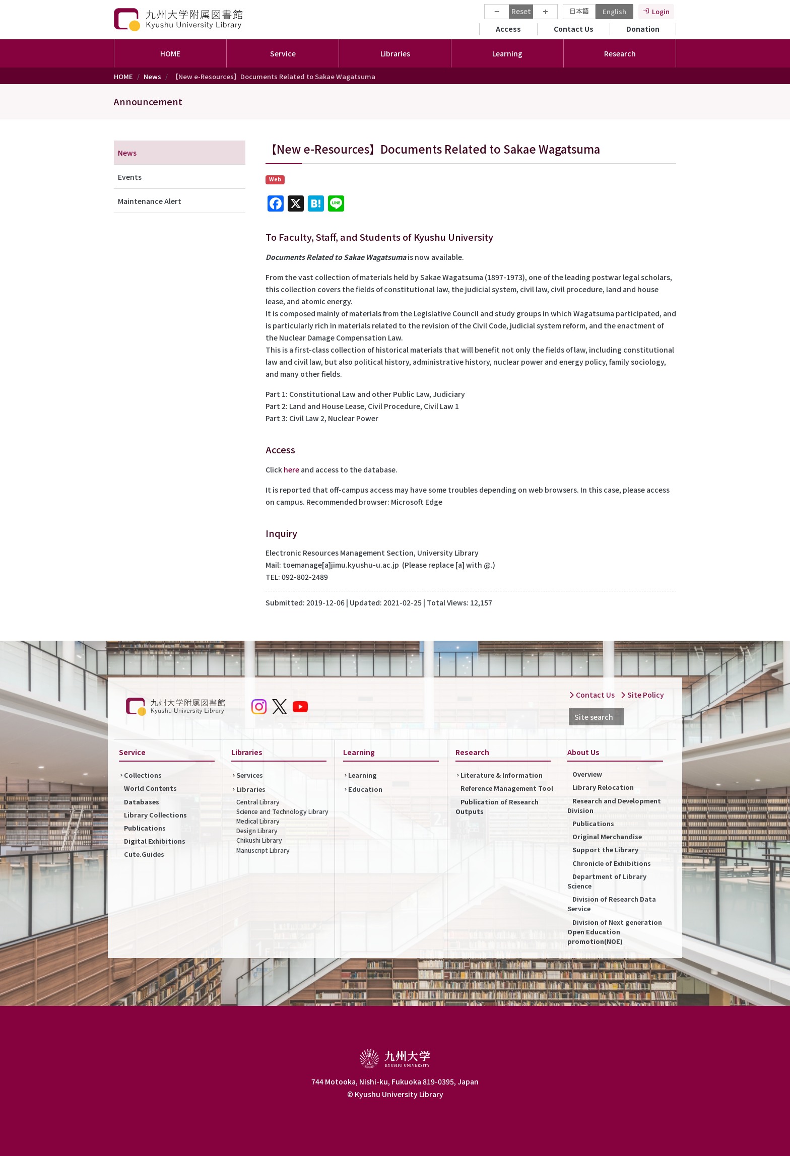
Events (130, 177)
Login (661, 11)
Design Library (257, 830)
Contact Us (574, 29)
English (614, 11)
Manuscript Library (263, 850)
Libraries (251, 789)
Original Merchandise (607, 836)
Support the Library (605, 849)
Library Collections (155, 815)
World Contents (150, 788)
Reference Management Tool (506, 788)
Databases (141, 801)
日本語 (579, 11)
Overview (587, 774)
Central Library (258, 801)
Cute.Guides (144, 854)
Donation (643, 29)
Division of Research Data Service (611, 903)
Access (508, 29)
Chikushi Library (259, 840)
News (152, 76)
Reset (521, 11)
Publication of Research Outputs (497, 806)
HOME (170, 53)
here (291, 469)
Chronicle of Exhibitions (611, 863)
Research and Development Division (614, 805)
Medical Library (258, 821)
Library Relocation (603, 787)
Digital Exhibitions (154, 841)
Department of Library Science (606, 881)
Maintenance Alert (149, 201)
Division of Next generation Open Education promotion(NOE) (614, 931)
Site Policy (642, 695)
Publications (145, 828)
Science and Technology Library (282, 811)
